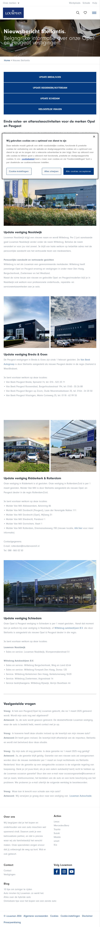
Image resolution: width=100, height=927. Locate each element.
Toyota (57, 829)
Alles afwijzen (51, 171)
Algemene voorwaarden (36, 916)
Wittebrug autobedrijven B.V (69, 628)
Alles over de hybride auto (17, 897)
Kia (55, 845)
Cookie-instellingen (19, 171)
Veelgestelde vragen (50, 109)
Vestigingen (9, 874)
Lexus (56, 821)
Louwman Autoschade (80, 796)
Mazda (57, 837)
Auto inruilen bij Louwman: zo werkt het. (24, 893)
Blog (6, 883)
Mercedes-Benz (61, 825)
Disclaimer (87, 916)
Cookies (54, 916)
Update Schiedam (50, 98)
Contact (7, 870)
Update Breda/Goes (50, 77)
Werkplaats (74, 3)
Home (7, 60)
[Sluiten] (94, 136)
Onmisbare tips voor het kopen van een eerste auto (30, 901)
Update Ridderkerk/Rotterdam (50, 87)
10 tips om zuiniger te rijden (18, 889)
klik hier (79, 528)
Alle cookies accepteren (78, 171)
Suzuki (57, 833)
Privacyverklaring (12, 922)
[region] (50, 156)
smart (56, 841)
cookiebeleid (28, 159)
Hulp (94, 3)
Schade (86, 3)
